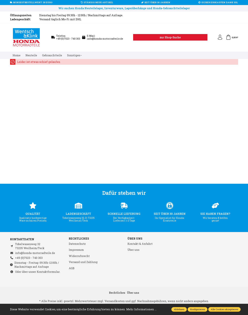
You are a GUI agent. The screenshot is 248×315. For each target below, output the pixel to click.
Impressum (76, 249)
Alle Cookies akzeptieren (224, 309)
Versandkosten (114, 301)
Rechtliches (79, 238)
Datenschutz (77, 243)
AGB (71, 268)
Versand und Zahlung (83, 262)
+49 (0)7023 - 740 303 (68, 38)
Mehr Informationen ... (141, 309)
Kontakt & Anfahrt (140, 243)
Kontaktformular (48, 271)
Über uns (134, 238)
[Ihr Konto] (220, 37)
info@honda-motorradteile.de (105, 38)
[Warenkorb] (232, 37)
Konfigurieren (197, 309)
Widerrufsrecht (79, 256)
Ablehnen (179, 309)
